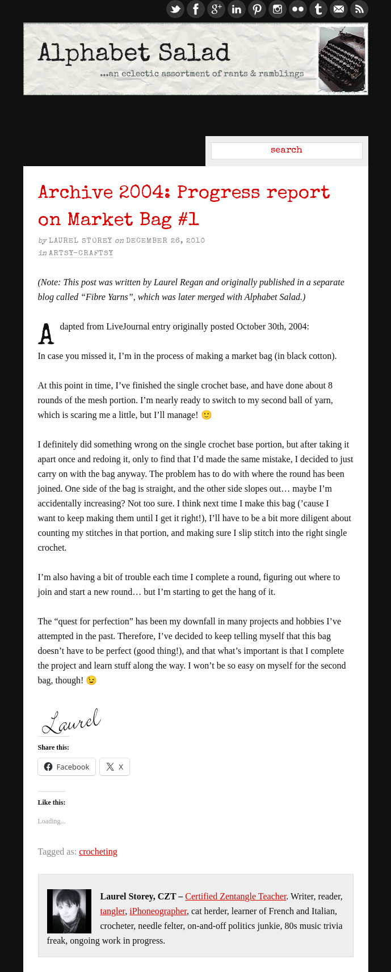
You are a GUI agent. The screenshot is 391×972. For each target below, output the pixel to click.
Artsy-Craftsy (81, 253)
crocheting (98, 851)
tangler (112, 911)
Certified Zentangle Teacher (235, 896)
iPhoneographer (158, 911)
